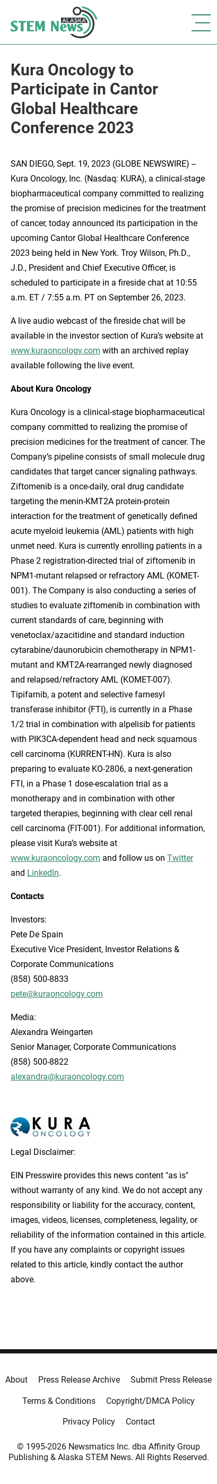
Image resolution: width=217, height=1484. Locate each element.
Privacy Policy (89, 1422)
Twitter (180, 858)
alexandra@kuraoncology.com (67, 1077)
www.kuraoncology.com (55, 351)
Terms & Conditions (59, 1401)
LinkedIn (43, 873)
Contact (140, 1422)
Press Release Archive (79, 1380)
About (16, 1380)
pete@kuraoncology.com (57, 994)
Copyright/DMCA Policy (150, 1401)
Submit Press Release (171, 1380)
